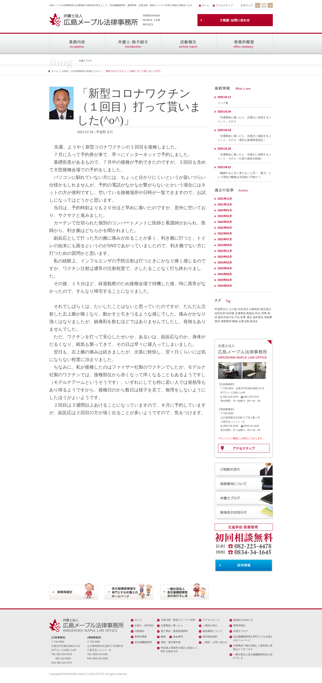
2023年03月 (225, 262)
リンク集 (223, 102)
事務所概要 (141, 636)
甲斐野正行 (221, 309)
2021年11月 (225, 198)
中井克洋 (243, 309)
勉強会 (250, 313)
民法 (258, 313)
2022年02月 (225, 216)
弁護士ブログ (240, 631)
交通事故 (240, 313)
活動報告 (139, 631)
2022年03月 (225, 221)
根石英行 (266, 309)
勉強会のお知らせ (243, 619)
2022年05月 (225, 233)
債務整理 (226, 321)
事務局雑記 (239, 625)
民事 (243, 317)
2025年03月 (225, 285)
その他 (233, 309)
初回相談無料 (210, 636)
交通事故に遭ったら (172, 625)
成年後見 (258, 317)
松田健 (230, 313)
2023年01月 (225, 256)
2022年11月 (225, 251)
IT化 (237, 317)
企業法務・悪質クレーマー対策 (178, 619)
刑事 (264, 313)
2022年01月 (225, 210)
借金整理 (178, 636)
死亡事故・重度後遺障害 (174, 631)
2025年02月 (225, 280)
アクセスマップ (224, 5)
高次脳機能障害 (143, 642)
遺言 (249, 317)
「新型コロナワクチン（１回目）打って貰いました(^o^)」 (133, 71)
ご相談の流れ (210, 625)
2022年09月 (225, 245)
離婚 (235, 321)
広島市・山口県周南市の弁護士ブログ (81, 71)
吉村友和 (220, 313)
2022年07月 (225, 239)
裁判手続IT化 (226, 317)
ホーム (205, 5)
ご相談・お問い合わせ (215, 642)
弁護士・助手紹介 (144, 625)
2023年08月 (225, 274)
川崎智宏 (254, 309)
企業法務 (243, 321)
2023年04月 (225, 268)
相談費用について (212, 631)
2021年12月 (225, 204)
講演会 (254, 321)
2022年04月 (225, 227)
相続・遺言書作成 (170, 642)
